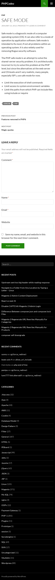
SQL (3, 542)
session (4, 531)
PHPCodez (7, 3)
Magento (5, 489)
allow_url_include (23, 359)
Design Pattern (8, 426)
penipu (4, 370)
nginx (3, 500)
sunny (4, 354)
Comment (7, 159)
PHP (3, 15)
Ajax (3, 400)
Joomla (4, 463)
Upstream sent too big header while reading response (25, 282)
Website (5, 222)
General (5, 436)
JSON (4, 473)
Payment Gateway (9, 510)
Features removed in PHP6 (27, 117)
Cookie (4, 415)
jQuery (4, 468)
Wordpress (6, 563)
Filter (3, 431)
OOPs (4, 505)
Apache (7, 103)
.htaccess (5, 394)
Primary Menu (51, 3)
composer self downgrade (13, 335)
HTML (4, 442)
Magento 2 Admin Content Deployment (19, 295)
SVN (3, 547)
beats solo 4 (6, 359)
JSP (3, 479)
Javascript (6, 452)
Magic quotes (27, 128)
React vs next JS (8, 301)
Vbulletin (5, 558)
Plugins (4, 521)
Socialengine (7, 537)
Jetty (3, 458)
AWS (3, 410)
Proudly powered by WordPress (13, 576)
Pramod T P (23, 26)
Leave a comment (37, 26)
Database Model (8, 421)
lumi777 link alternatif (11, 375)
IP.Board (5, 447)
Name (5, 197)
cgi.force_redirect (18, 354)
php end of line (20, 365)
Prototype (6, 526)
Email (4, 209)
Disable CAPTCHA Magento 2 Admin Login (21, 306)
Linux (3, 484)
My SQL (5, 494)
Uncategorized (8, 552)
